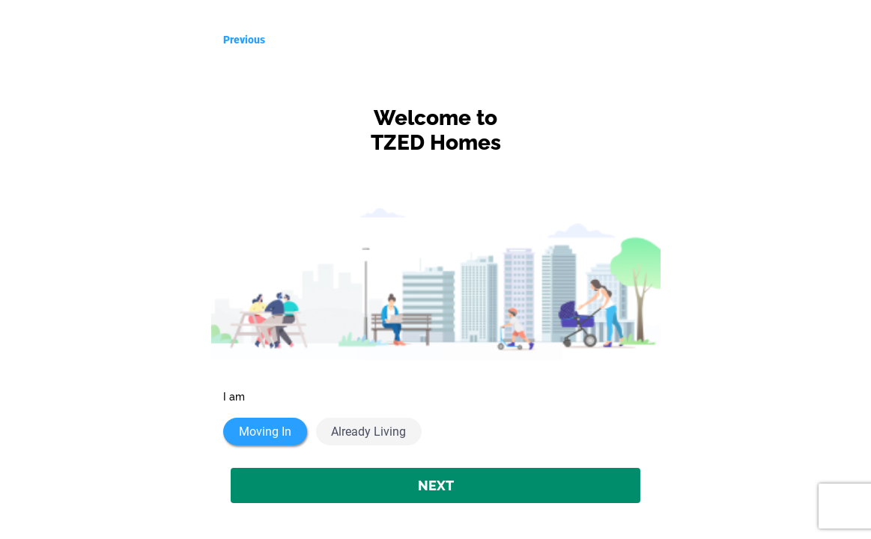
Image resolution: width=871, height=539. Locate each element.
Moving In (265, 431)
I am (234, 397)
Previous (244, 40)
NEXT (436, 485)
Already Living (368, 431)
